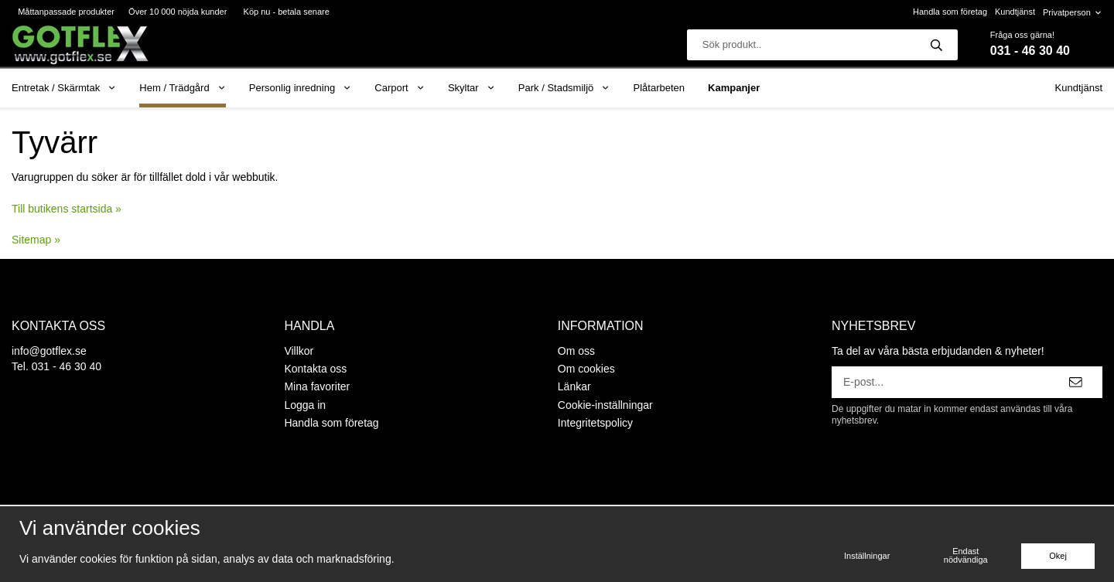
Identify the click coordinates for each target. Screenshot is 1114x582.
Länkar (574, 386)
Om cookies (586, 368)
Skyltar (471, 88)
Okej (1058, 555)
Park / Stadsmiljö (564, 88)
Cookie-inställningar (605, 405)
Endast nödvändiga (966, 555)
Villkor (298, 351)
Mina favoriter (317, 386)
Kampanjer (734, 88)
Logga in (305, 405)
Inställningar (867, 555)
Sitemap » (36, 239)
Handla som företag (950, 11)
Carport (399, 88)
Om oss (576, 351)
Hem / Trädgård (182, 88)
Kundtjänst (1015, 11)
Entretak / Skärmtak (64, 88)
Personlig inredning (300, 88)
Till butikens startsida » (66, 209)
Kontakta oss (315, 368)
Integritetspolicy (595, 423)
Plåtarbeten (659, 88)
